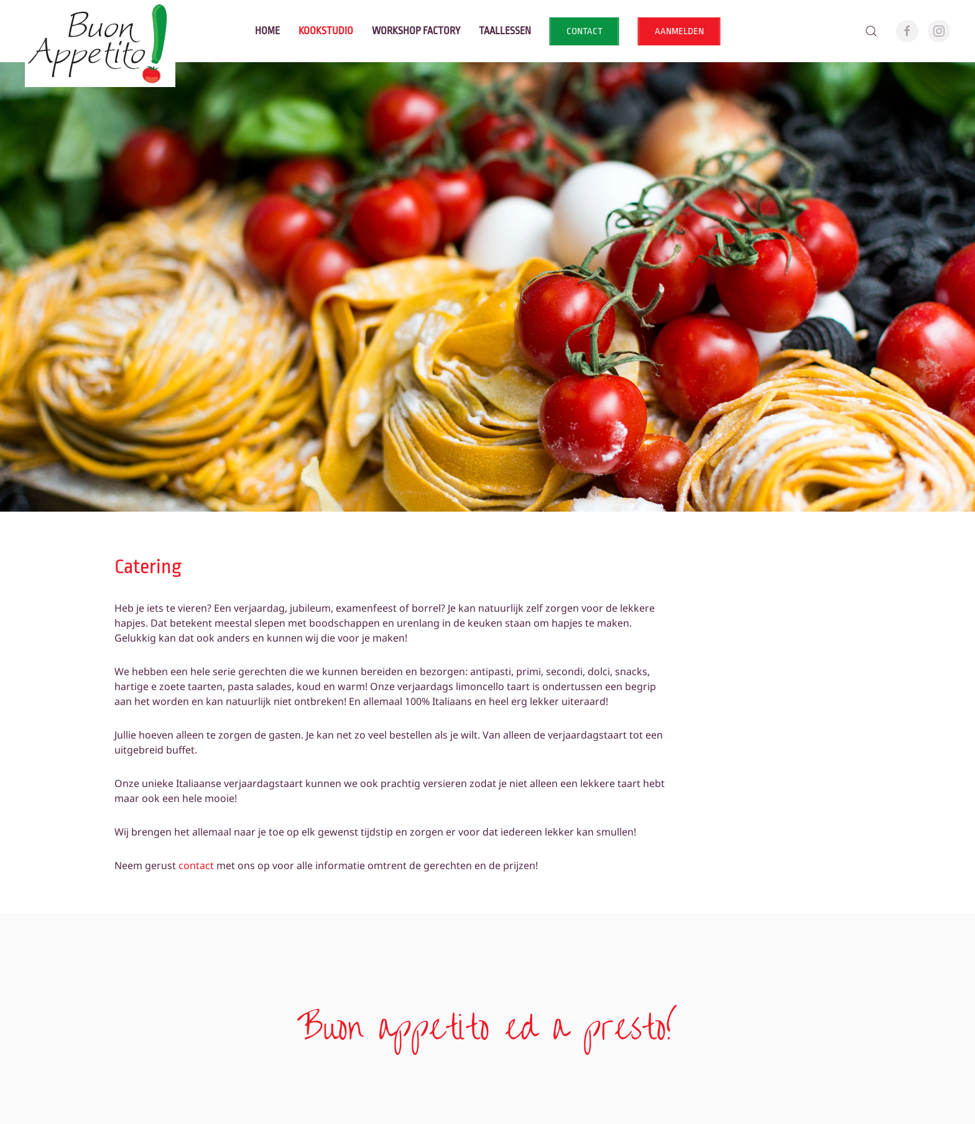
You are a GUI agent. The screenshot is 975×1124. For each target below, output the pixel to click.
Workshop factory (416, 31)
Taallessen (505, 31)
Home (267, 31)
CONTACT (584, 31)
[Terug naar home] (100, 31)
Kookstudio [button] (325, 31)
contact (196, 865)
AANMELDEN (679, 31)
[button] (871, 31)
